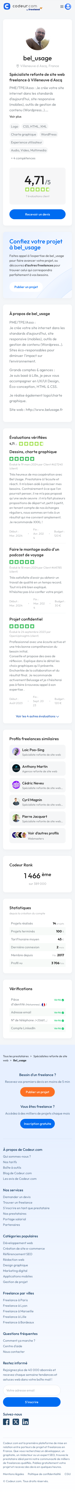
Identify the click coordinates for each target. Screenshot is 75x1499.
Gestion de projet (15, 1282)
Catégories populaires (20, 1236)
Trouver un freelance (17, 1202)
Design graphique (15, 1265)
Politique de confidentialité (44, 1474)
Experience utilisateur (26, 142)
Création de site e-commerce (24, 1248)
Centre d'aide (12, 1346)
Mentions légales (13, 1474)
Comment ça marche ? (19, 1340)
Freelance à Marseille (18, 1311)
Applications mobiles (18, 1276)
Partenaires (11, 1225)
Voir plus (15, 116)
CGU (68, 1474)
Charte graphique (23, 134)
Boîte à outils (12, 1167)
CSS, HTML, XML (35, 126)
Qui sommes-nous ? (17, 1156)
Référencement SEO (17, 1254)
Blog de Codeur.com (17, 1173)
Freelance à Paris (15, 1300)
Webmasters (36, 838)
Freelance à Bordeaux (18, 1322)
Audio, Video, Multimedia (28, 150)
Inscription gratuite (37, 1124)
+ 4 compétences (23, 158)
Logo (14, 126)
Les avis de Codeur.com (20, 1179)
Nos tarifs (10, 1162)
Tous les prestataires (16, 1056)
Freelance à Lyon (15, 1306)
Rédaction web (13, 1260)
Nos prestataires (14, 1214)
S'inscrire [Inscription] (31, 1402)
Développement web (18, 1243)
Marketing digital (15, 1271)
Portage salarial (14, 1219)
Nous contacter (14, 1352)
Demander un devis (17, 1197)
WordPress (49, 134)
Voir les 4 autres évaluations (37, 716)
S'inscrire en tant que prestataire (26, 1208)
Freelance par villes (18, 1293)
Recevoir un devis (37, 214)
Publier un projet (26, 287)
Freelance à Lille (14, 1317)
